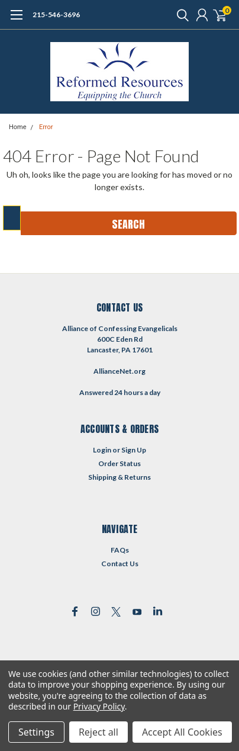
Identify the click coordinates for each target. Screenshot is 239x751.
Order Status (119, 463)
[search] (180, 15)
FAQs (120, 549)
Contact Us (119, 563)
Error (46, 127)
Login (102, 449)
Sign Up (133, 449)
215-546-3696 (56, 14)
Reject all (98, 732)
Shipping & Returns (119, 477)
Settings (36, 732)
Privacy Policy (99, 706)
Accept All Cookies (182, 732)
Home (18, 127)
